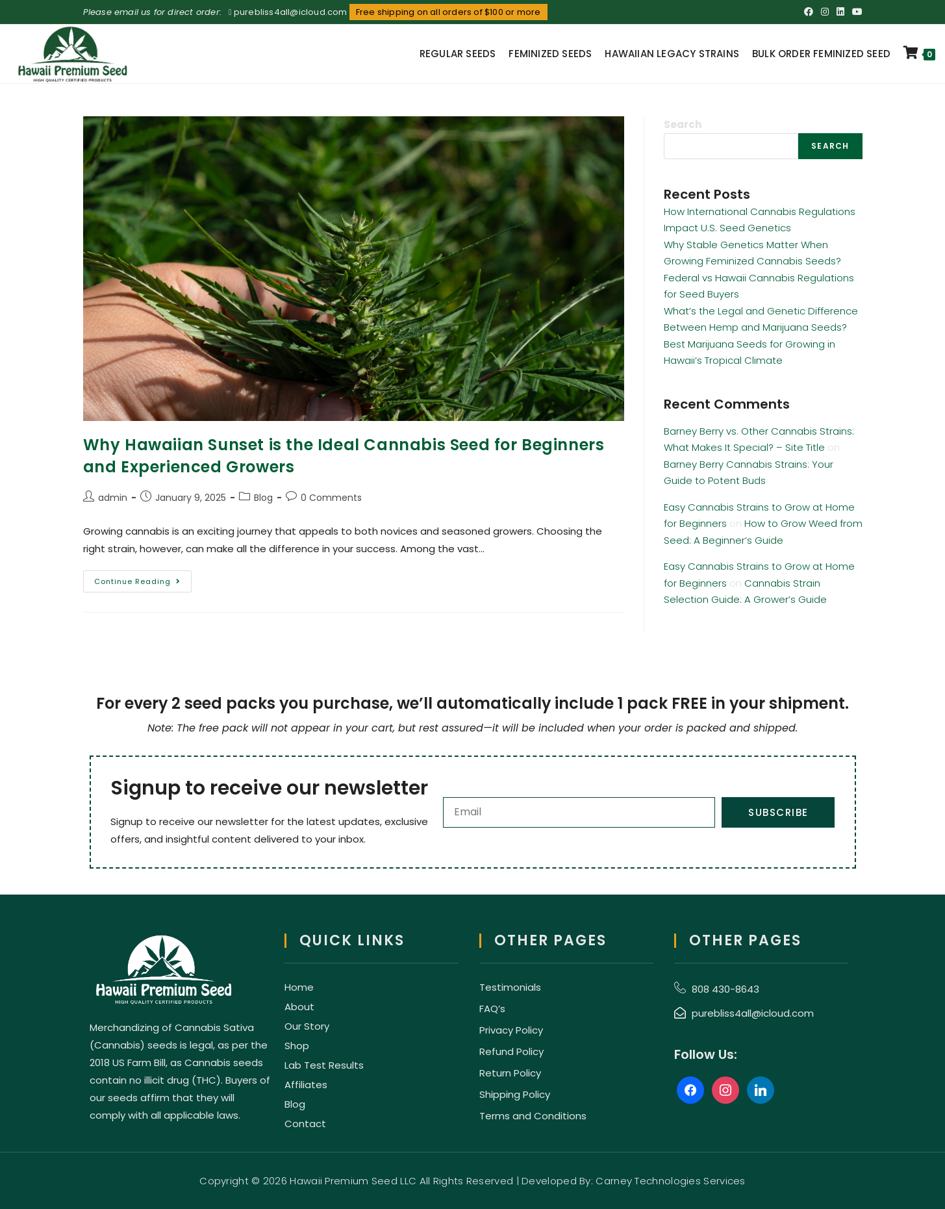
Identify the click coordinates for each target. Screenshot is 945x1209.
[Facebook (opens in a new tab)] (808, 12)
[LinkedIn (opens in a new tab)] (840, 12)
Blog (263, 497)
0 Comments (331, 497)
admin (112, 497)
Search (682, 124)
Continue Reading (143, 578)
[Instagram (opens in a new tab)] (825, 12)
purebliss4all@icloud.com (290, 12)
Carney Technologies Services (670, 1181)
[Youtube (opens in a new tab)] (855, 12)
